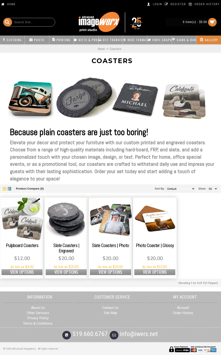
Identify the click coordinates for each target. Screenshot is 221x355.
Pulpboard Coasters (22, 245)
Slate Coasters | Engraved (66, 248)
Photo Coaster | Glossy (155, 245)
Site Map (110, 313)
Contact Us (110, 308)
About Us (38, 308)
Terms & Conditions (38, 323)
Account (183, 308)
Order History (183, 313)
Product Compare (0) (30, 188)
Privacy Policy (38, 318)
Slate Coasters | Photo (110, 245)
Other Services (38, 313)
